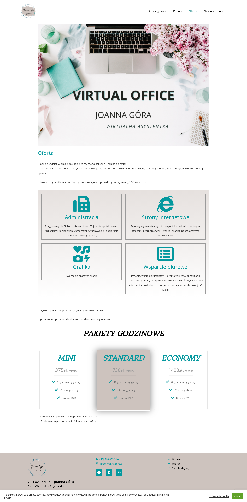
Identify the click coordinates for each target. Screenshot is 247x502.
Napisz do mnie (214, 11)
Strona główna (163, 11)
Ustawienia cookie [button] (219, 496)
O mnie (181, 11)
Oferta (195, 11)
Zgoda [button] (237, 496)
